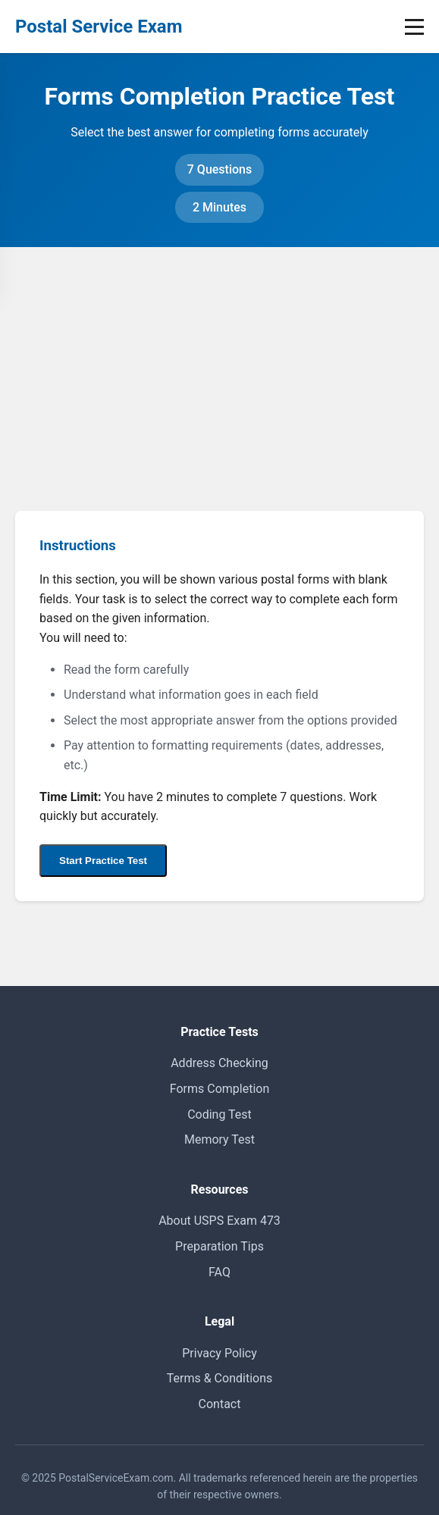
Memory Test (219, 1139)
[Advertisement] (219, 361)
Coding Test (219, 1114)
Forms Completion (220, 1088)
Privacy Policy (219, 1353)
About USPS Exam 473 (219, 1220)
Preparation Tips (219, 1246)
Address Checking (219, 1063)
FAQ (219, 1272)
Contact (220, 1404)
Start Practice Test (103, 860)
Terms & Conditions (220, 1378)
